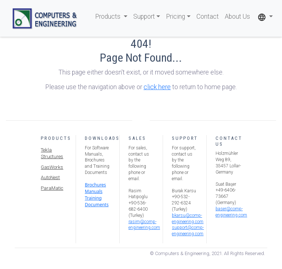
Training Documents (97, 201)
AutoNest (50, 177)
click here (157, 87)
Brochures (95, 185)
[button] (265, 16)
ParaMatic (52, 188)
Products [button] (108, 16)
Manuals (93, 191)
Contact (207, 16)
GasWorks (52, 167)
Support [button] (144, 16)
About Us (237, 16)
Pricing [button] (175, 16)
